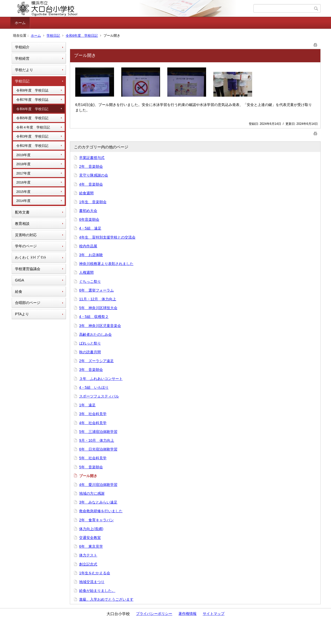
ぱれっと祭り (90, 343)
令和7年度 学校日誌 (32, 100)
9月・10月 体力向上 (96, 440)
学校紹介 (22, 47)
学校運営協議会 (27, 269)
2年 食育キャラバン (96, 520)
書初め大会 (88, 211)
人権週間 (86, 272)
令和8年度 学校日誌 (32, 90)
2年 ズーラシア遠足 (96, 361)
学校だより (24, 70)
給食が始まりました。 (97, 591)
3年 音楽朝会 (91, 370)
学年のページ (26, 246)
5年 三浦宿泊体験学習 (98, 432)
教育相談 (22, 223)
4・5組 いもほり (94, 387)
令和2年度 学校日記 (32, 146)
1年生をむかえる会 (94, 573)
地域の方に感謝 (91, 493)
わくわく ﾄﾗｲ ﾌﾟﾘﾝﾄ (30, 257)
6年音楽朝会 (89, 219)
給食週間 (86, 193)
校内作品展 (88, 246)
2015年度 (23, 192)
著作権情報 (187, 614)
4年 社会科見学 (93, 423)
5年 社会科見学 (93, 458)
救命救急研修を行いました (101, 511)
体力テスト (88, 555)
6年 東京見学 (91, 546)
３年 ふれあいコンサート (101, 379)
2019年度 (23, 155)
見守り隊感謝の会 (93, 175)
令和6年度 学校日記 (82, 35)
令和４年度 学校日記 (33, 127)
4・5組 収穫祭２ (94, 317)
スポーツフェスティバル (99, 396)
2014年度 (23, 201)
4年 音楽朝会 (91, 184)
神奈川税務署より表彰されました (106, 264)
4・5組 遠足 (90, 228)
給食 (18, 291)
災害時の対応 (26, 235)
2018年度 (23, 164)
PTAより (22, 314)
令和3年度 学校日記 (32, 136)
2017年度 (23, 173)
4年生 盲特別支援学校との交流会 (107, 237)
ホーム (20, 23)
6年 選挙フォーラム (96, 290)
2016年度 (23, 182)
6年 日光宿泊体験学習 (98, 449)
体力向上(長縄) (91, 529)
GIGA (19, 280)
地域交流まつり (91, 582)
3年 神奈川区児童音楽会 (100, 326)
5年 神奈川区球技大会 (98, 308)
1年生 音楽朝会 (93, 202)
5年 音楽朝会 (91, 467)
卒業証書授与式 (91, 158)
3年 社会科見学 (93, 414)
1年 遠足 (87, 405)
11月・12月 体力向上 (97, 299)
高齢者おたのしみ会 (95, 334)
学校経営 (22, 58)
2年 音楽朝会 (91, 166)
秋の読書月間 (90, 352)
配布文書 (22, 212)
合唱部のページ (27, 303)
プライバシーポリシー (154, 614)
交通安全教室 (90, 538)
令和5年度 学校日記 (32, 118)
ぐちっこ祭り (90, 281)
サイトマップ (213, 614)
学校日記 (53, 35)
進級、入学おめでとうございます (106, 599)
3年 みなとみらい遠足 (98, 502)
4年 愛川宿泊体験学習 (98, 485)
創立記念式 (88, 564)
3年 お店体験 (91, 255)
